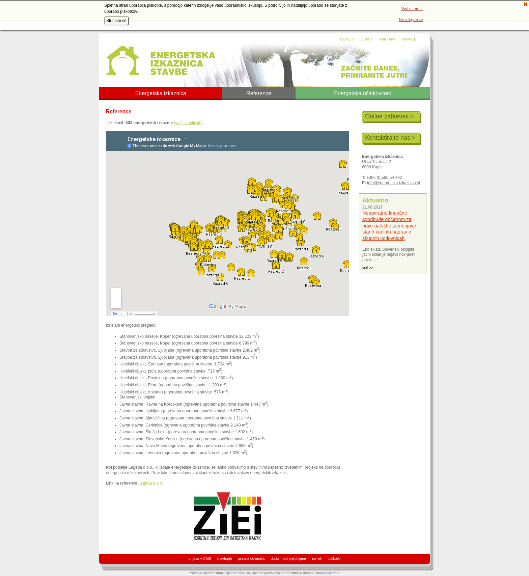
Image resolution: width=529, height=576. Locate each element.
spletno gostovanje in (269, 573)
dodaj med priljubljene (288, 558)
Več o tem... (412, 8)
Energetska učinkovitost (362, 93)
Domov (347, 39)
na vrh (317, 558)
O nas (366, 39)
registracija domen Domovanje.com (312, 573)
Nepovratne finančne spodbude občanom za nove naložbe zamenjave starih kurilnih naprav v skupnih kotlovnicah (389, 225)
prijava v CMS (200, 558)
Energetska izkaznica (160, 93)
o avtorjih (224, 558)
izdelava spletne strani (207, 573)
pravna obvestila (251, 558)
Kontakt (387, 39)
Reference (258, 93)
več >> (367, 268)
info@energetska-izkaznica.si (393, 183)
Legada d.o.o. (150, 483)
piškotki (334, 558)
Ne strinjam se (411, 20)
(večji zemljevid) (188, 122)
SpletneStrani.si (237, 573)
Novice (409, 39)
